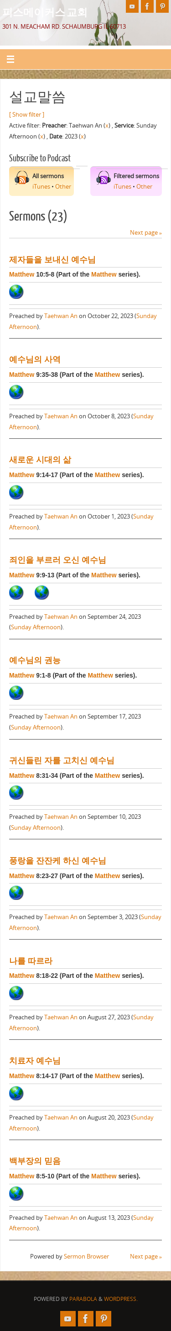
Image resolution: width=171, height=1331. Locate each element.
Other (63, 186)
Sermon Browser (86, 1256)
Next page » (146, 232)
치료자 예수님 (35, 1060)
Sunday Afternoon (36, 627)
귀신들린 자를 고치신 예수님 (61, 760)
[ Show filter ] (26, 114)
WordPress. (121, 1299)
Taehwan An (61, 316)
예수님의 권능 (35, 660)
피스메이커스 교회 (45, 11)
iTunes (41, 186)
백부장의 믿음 (35, 1161)
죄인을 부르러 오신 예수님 (57, 560)
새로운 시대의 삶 (40, 459)
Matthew (21, 274)
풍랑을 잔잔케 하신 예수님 (57, 860)
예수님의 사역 (35, 359)
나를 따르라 (30, 961)
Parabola (83, 1299)
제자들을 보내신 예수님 (52, 259)
